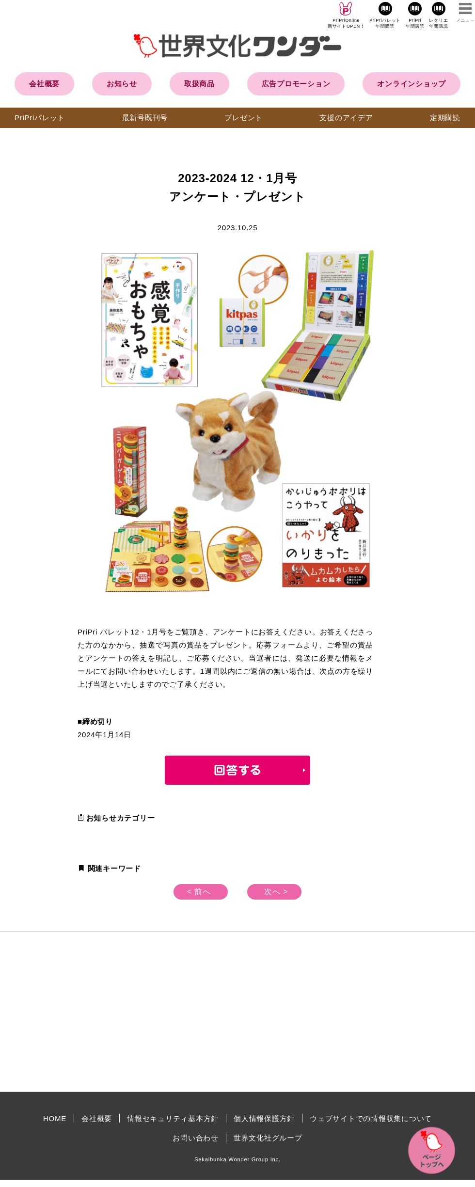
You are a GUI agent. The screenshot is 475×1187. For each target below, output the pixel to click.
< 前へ (199, 891)
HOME (54, 1118)
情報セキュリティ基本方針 (173, 1118)
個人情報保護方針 (264, 1118)
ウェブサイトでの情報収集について (371, 1118)
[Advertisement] (155, 1011)
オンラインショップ (411, 83)
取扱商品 (199, 83)
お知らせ (122, 83)
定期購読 (445, 117)
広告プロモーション (296, 83)
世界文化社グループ (268, 1138)
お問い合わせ (196, 1138)
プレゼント (243, 117)
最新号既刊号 (145, 117)
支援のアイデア (346, 117)
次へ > (276, 891)
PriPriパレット (40, 117)
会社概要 (44, 83)
